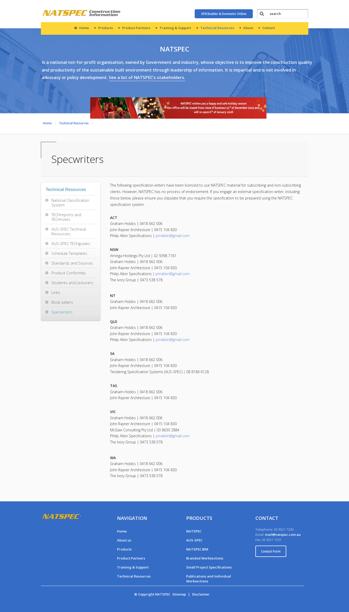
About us (124, 540)
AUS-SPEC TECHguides (70, 243)
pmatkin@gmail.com (173, 235)
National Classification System (70, 202)
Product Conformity (68, 272)
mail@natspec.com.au (283, 534)
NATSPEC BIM (197, 549)
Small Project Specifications (209, 567)
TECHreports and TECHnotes (66, 217)
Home (81, 27)
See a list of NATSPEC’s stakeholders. (147, 77)
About (248, 27)
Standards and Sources (72, 263)
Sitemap (179, 594)
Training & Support (175, 27)
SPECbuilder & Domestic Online (223, 14)
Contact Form (271, 551)
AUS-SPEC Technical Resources (68, 231)
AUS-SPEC (194, 540)
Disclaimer (201, 594)
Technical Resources (217, 27)
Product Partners (136, 27)
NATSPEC (193, 531)
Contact (268, 27)
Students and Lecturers (72, 282)
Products (105, 27)
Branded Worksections (204, 558)
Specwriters (62, 311)
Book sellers (62, 302)
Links (55, 292)
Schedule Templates (69, 253)
